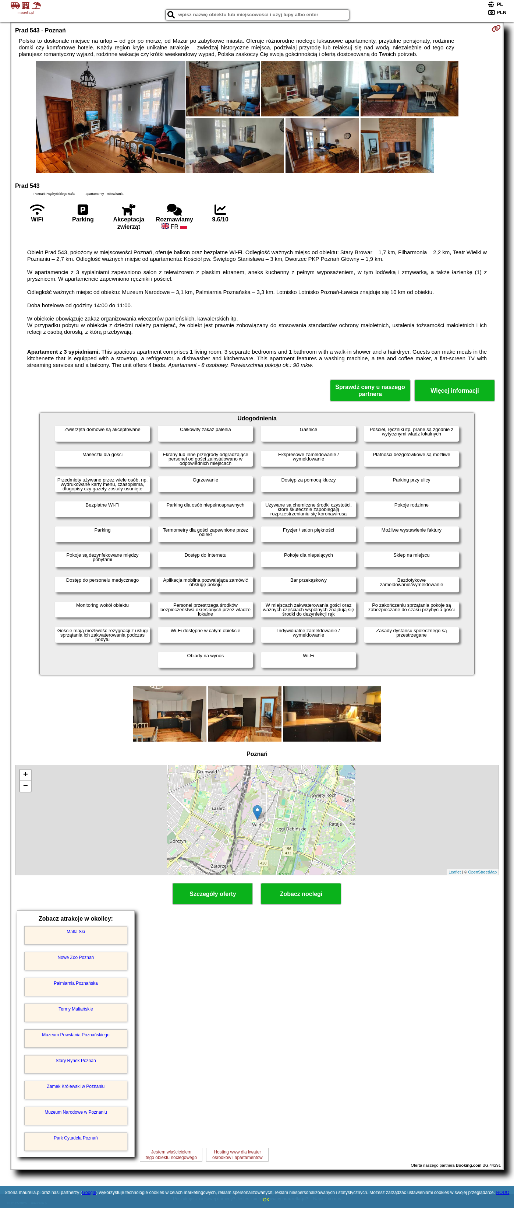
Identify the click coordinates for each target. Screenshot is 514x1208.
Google (89, 1192)
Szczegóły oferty (212, 894)
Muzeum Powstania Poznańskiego (75, 1034)
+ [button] (25, 775)
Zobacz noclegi (301, 894)
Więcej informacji (454, 391)
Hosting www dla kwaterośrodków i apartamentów (237, 1154)
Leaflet (455, 872)
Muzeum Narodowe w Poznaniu (76, 1112)
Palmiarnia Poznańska (76, 983)
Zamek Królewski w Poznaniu (76, 1086)
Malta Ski (76, 931)
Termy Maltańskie (76, 1009)
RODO (502, 1192)
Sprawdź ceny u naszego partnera (370, 390)
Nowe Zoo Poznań (76, 957)
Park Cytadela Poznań (76, 1138)
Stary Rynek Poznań (76, 1060)
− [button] (25, 786)
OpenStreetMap (482, 872)
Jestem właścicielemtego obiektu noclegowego (171, 1154)
